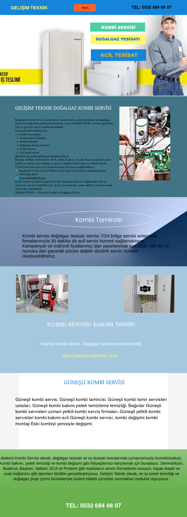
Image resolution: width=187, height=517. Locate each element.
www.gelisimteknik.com (32, 178)
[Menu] (85, 7)
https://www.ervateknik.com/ (90, 355)
